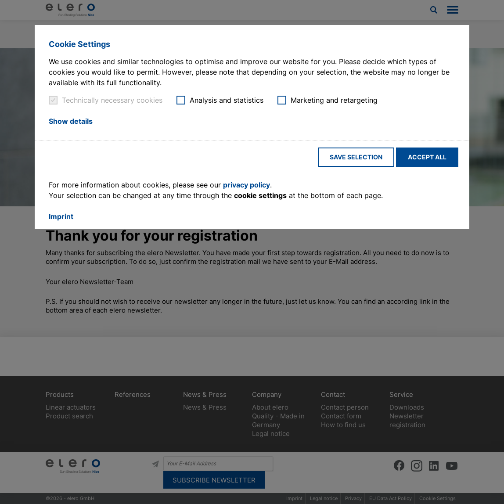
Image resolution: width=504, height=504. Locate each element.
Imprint (61, 216)
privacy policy (246, 184)
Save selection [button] (356, 157)
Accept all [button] (427, 157)
